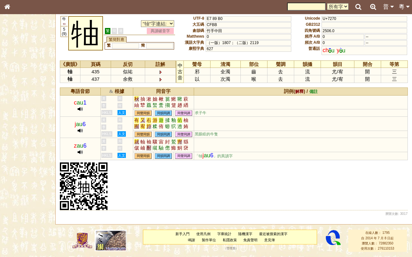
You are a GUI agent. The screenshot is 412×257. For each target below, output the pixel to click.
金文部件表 (17, 103)
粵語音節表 (17, 126)
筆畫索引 (15, 91)
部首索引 (15, 86)
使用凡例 (203, 234)
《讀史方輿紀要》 (23, 203)
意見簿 (269, 240)
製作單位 (209, 240)
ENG (28, 71)
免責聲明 (250, 240)
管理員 (231, 248)
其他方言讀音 (19, 181)
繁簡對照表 (17, 215)
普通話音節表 (19, 175)
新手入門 (182, 234)
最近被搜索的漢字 (273, 234)
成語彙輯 (15, 209)
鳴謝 (191, 240)
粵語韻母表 (17, 138)
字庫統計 (224, 234)
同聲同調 (183, 113)
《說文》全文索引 (23, 198)
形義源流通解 (19, 109)
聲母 (13, 169)
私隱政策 (230, 240)
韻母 (22, 169)
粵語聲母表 (17, 132)
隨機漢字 (245, 234)
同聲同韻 (143, 113)
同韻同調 (163, 113)
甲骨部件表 (17, 97)
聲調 (30, 169)
